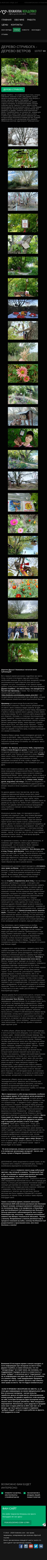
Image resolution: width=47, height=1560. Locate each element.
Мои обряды (6, 30)
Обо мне (19, 20)
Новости (25, 30)
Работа (31, 20)
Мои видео (36, 30)
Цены (5, 25)
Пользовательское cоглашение (35, 2)
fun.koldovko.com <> (17, 1522)
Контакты (16, 25)
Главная (6, 20)
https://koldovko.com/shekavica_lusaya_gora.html (20, 695)
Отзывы (4, 34)
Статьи (17, 30)
